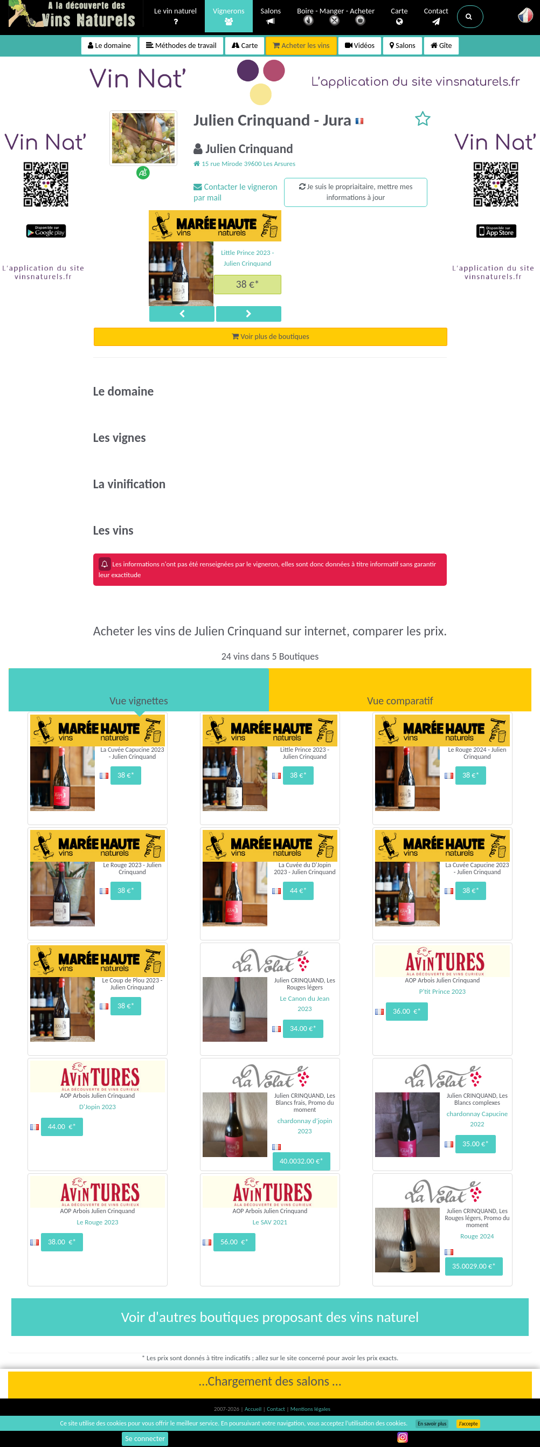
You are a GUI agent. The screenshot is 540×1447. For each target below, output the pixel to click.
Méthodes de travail (181, 45)
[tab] (139, 689)
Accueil (254, 1409)
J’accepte (468, 1424)
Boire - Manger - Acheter (336, 17)
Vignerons (229, 16)
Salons (271, 16)
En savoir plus (432, 1424)
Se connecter (145, 1438)
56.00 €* (234, 1242)
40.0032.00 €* (301, 1161)
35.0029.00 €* (474, 1266)
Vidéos (360, 45)
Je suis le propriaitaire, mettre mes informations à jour (356, 192)
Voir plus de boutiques (270, 336)
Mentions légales (310, 1409)
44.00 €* (62, 1126)
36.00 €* (407, 1011)
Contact (436, 16)
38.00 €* (62, 1242)
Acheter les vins (301, 45)
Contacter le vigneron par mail (235, 192)
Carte (399, 16)
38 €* (248, 284)
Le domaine (109, 45)
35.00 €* (475, 1143)
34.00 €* (303, 1028)
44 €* (298, 890)
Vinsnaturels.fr (76, 14)
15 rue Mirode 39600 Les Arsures (244, 164)
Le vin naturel (175, 16)
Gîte (441, 45)
